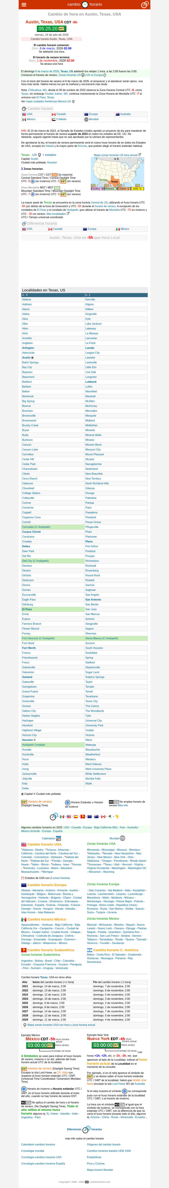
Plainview (91, 536)
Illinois (44, 864)
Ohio (131, 857)
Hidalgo (25, 943)
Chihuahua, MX (37, 90)
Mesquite (91, 415)
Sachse (90, 585)
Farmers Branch (31, 623)
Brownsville (29, 415)
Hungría (48, 908)
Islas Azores (28, 912)
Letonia (91, 894)
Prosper (90, 556)
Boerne (26, 406)
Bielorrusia (54, 894)
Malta (105, 897)
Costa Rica (103, 954)
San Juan (91, 609)
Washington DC (137, 868)
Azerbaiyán (27, 894)
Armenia (62, 890)
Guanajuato (55, 939)
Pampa (90, 502)
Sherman (91, 633)
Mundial (91, 119)
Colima (69, 935)
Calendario (48, 838)
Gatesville (28, 681)
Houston (52, 162)
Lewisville (91, 362)
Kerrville (90, 299)
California (26, 853)
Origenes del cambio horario (103, 1144)
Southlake (91, 652)
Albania (25, 890)
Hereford (27, 725)
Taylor (89, 681)
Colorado (26, 857)
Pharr (89, 531)
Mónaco (129, 897)
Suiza (90, 912)
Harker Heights (31, 715)
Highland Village (31, 730)
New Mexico (104, 857)
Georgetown (29, 686)
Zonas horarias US (69, 75)
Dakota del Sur (40, 860)
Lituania (121, 894)
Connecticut (41, 857)
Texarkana (92, 696)
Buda (25, 435)
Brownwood (29, 420)
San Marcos (93, 614)
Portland (91, 551)
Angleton (27, 343)
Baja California (63, 924)
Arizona (82, 146)
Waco (89, 740)
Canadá (59, 114)
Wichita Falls (93, 778)
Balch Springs (30, 362)
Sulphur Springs (95, 677)
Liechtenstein (106, 894)
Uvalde (90, 730)
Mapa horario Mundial (100, 1169)
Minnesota (93, 849)
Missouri (122, 849)
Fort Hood (28, 643)
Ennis (25, 614)
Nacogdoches (94, 464)
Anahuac (47, 924)
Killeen (90, 309)
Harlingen (28, 720)
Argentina (27, 960)
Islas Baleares (46, 912)
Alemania (38, 890)
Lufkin (89, 386)
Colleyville (28, 498)
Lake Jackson (94, 323)
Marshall (91, 396)
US (37, 155)
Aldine (26, 314)
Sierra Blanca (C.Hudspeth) (102, 638)
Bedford (27, 381)
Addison (27, 304)
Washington (119, 868)
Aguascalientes (30, 924)
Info (23, 130)
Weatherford (93, 754)
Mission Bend (94, 444)
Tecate (119, 939)
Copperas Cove (31, 517)
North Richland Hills (97, 483)
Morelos (119, 924)
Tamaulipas (106, 939)
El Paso (41, 209)
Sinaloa (125, 935)
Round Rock (93, 575)
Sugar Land (92, 672)
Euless (26, 619)
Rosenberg (92, 570)
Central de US (99, 202)
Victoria (90, 735)
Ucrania (112, 912)
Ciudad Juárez (40, 932)
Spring (89, 657)
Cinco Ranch (30, 478)
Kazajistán (139, 890)
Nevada (107, 853)
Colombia (68, 960)
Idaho (35, 864)
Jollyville (27, 778)
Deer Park (28, 551)
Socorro (90, 643)
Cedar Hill (28, 459)
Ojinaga (130, 928)
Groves (26, 706)
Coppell (26, 512)
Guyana (63, 964)
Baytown (27, 372)
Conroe (26, 502)
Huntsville (28, 754)
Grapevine (28, 696)
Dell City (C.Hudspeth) (35, 560)
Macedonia (93, 897)
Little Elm (91, 367)
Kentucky (29, 868)
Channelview (30, 468)
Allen (25, 323)
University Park (95, 725)
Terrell (89, 691)
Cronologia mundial (32, 1150)
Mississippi (108, 849)
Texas (24, 93)
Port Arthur (92, 546)
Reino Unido (106, 905)
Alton (25, 328)
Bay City (27, 367)
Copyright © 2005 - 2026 (71, 1182)
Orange (90, 493)
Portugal (92, 905)
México (28, 119)
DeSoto (26, 575)
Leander (90, 357)
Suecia (140, 908)
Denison (27, 565)
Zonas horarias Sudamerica (40, 954)
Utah (117, 864)
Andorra (50, 890)
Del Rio (26, 556)
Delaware (56, 857)
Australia (123, 114)
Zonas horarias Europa (103, 884)
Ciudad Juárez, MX (56, 93)
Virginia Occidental (98, 868)
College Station (31, 493)
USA (27, 114)
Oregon (107, 860)
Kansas (76, 864)
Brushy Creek (30, 425)
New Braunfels (94, 473)
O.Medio (59, 119)
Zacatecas (118, 943)
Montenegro (94, 901)
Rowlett (90, 580)
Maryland (66, 868)
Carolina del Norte (45, 853)
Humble (26, 749)
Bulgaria (56, 897)
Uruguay (48, 968)
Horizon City (29, 735)
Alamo (26, 309)
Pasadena (92, 512)
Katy (25, 783)
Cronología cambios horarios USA (41, 1157)
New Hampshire (124, 853)
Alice (25, 318)
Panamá (121, 958)
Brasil (48, 960)
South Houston (94, 648)
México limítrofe (30, 831)
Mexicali (92, 924)
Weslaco (91, 759)
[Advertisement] (118, 42)
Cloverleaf (28, 488)
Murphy (90, 459)
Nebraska (94, 853)
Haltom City (29, 710)
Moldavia (116, 897)
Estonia (50, 905)
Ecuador (26, 964)
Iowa (66, 864)
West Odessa (94, 764)
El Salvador (119, 954)
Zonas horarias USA (101, 843)
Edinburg (27, 604)
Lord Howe (118, 1083)
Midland (90, 420)
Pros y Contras (96, 1163)
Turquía (100, 912)
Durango (26, 939)
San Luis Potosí (109, 935)
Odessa (90, 488)
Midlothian (92, 425)
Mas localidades (58, 213)
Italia (127, 890)
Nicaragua (107, 958)
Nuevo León (105, 928)
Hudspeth (72, 209)
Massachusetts (30, 871)
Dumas (26, 589)
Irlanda (59, 908)
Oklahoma (93, 860)
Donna (26, 585)
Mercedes (91, 410)
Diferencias (74, 1129)
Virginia (138, 864)
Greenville (28, 701)
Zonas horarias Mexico (103, 918)
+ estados (49, 155)
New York (120, 857)
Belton (26, 391)
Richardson (92, 560)
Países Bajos (124, 901)
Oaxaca (119, 928)
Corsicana (28, 536)
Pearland (91, 517)
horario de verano (105, 206)
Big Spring (28, 401)
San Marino (116, 908)
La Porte (91, 343)
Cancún (59, 928)
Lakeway (91, 328)
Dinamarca (56, 901)
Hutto (25, 764)
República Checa (126, 905)
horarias (97, 1129)
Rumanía (92, 908)
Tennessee (94, 864)
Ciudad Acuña (60, 932)
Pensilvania (121, 860)
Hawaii (50, 146)
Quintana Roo (131, 932)
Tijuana (129, 939)
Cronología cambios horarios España (43, 1163)
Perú (25, 968)
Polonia (138, 901)
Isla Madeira (115, 890)
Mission (90, 439)
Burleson (27, 439)
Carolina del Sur (68, 853)
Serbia (129, 908)
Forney (26, 633)
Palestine (91, 498)
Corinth (26, 522)
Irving (25, 769)
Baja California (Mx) (106, 827)
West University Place (98, 769)
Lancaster (91, 338)
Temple (90, 686)
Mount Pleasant (95, 454)
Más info (123, 805)
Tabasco (92, 939)
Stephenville (93, 667)
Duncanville (29, 594)
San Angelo (92, 594)
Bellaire (26, 386)
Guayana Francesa (45, 964)
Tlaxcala (141, 939)
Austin (34, 158)
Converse (28, 507)
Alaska (39, 849)
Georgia (67, 860)
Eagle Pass (29, 599)
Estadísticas (94, 1157)
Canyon (26, 444)
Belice (90, 954)
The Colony (92, 706)
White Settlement (96, 773)
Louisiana (43, 868)
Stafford (90, 662)
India (75, 1113)
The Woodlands (95, 710)
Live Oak (91, 372)
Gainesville (28, 667)
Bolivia (39, 960)
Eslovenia (27, 905)
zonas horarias (61, 878)
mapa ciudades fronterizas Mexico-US (51, 101)
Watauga (91, 744)
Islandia (70, 908)
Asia (122, 827)
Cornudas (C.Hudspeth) (36, 527)
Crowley (27, 541)
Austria (74, 890)
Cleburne (27, 483)
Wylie (89, 783)
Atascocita (28, 352)
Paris (89, 507)
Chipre (67, 897)
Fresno (26, 652)
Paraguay (76, 964)
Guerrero (69, 939)
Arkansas (63, 849)
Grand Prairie (30, 691)
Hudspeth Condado (33, 744)
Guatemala (134, 954)
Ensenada (40, 939)
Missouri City (93, 449)
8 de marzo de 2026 (47, 71)
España (57, 831)
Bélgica (41, 894)
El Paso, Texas (45, 97)
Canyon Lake (30, 449)
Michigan (47, 871)
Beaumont (28, 377)
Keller (25, 788)
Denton (26, 570)
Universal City (94, 720)
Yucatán (105, 943)
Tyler (88, 715)
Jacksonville (29, 773)
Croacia (42, 901)
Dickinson (28, 580)
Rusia (103, 908)
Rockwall (91, 565)
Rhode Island (138, 860)
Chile (57, 960)
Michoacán (105, 924)
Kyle (88, 318)
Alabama (27, 849)
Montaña (114, 209)
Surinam (36, 968)
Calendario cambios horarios (38, 1144)
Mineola (90, 430)
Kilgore (90, 304)
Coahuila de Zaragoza (49, 935)
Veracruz (92, 943)
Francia (75, 905)
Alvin (25, 333)
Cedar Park (29, 464)
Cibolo (26, 473)
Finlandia (63, 905)
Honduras (92, 958)
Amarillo (27, 338)
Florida (56, 860)
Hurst (25, 759)
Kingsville (91, 314)
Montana (134, 849)
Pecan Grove (93, 522)
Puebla (102, 932)
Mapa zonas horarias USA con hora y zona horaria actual (58, 1024)
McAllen (90, 401)
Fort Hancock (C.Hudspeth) (38, 638)
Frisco (26, 662)
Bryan (25, 430)
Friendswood (30, 657)
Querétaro (115, 932)
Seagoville (92, 623)
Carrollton (28, 454)
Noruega (109, 901)
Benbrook (28, 396)
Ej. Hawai (52, 1113)
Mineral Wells (94, 435)
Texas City (92, 701)
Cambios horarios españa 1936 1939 (109, 1150)
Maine (54, 868)
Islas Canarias (97, 890)
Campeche (46, 928)
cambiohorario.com (100, 1182)
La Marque (92, 333)
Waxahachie (93, 749)
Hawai (24, 864)
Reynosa (92, 935)
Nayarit (130, 924)
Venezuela (62, 968)
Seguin (90, 628)
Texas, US (66, 71)
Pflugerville (92, 527)
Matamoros (49, 943)
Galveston (28, 672)
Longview (91, 377)
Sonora (136, 935)
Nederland (92, 468)
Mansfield (91, 391)
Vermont (127, 864)
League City (93, 352)
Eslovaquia (71, 901)
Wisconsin (95, 871)
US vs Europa (96, 75)
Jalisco (36, 943)
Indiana (56, 864)
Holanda (43, 897)
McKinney (91, 406)
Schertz (90, 619)
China (105, 1117)
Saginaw (91, 589)
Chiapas (75, 932)
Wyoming (108, 871)
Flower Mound (30, 628)
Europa (91, 114)
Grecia (37, 908)
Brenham (27, 410)
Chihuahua (27, 935)
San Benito (92, 604)
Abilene (26, 299)
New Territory (93, 478)
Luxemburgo (135, 894)
